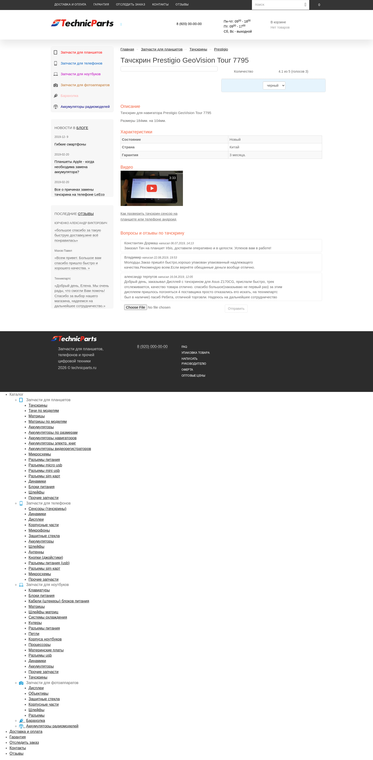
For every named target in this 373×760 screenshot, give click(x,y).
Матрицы (37, 416)
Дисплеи (36, 519)
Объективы (38, 693)
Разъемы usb (40, 655)
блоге (82, 128)
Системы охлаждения (48, 617)
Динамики (37, 481)
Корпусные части (44, 525)
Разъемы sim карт (44, 476)
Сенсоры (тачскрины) (47, 509)
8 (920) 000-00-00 (152, 347)
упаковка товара (196, 353)
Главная (127, 49)
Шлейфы (36, 492)
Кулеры (35, 623)
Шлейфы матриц (43, 612)
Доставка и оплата (70, 4)
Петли (34, 634)
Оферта (187, 370)
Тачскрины (38, 405)
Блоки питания (41, 487)
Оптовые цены (193, 376)
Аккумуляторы (41, 427)
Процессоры (40, 645)
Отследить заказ (130, 4)
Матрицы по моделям (48, 422)
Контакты (160, 4)
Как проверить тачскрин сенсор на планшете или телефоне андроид (149, 216)
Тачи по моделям (44, 411)
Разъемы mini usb (44, 471)
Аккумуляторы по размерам (53, 432)
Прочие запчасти (44, 498)
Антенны (36, 552)
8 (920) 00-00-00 (189, 24)
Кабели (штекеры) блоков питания (59, 601)
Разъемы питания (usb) (49, 563)
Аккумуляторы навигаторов (53, 438)
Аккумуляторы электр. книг (52, 443)
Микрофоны (39, 530)
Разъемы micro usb (45, 465)
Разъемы (36, 715)
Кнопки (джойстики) (46, 557)
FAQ (184, 347)
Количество (243, 71)
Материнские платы (46, 650)
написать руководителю (194, 361)
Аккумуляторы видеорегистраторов (60, 449)
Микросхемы (40, 454)
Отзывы (182, 4)
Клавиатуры (39, 590)
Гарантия (101, 4)
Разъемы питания (44, 460)
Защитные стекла (44, 536)
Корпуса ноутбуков (45, 639)
